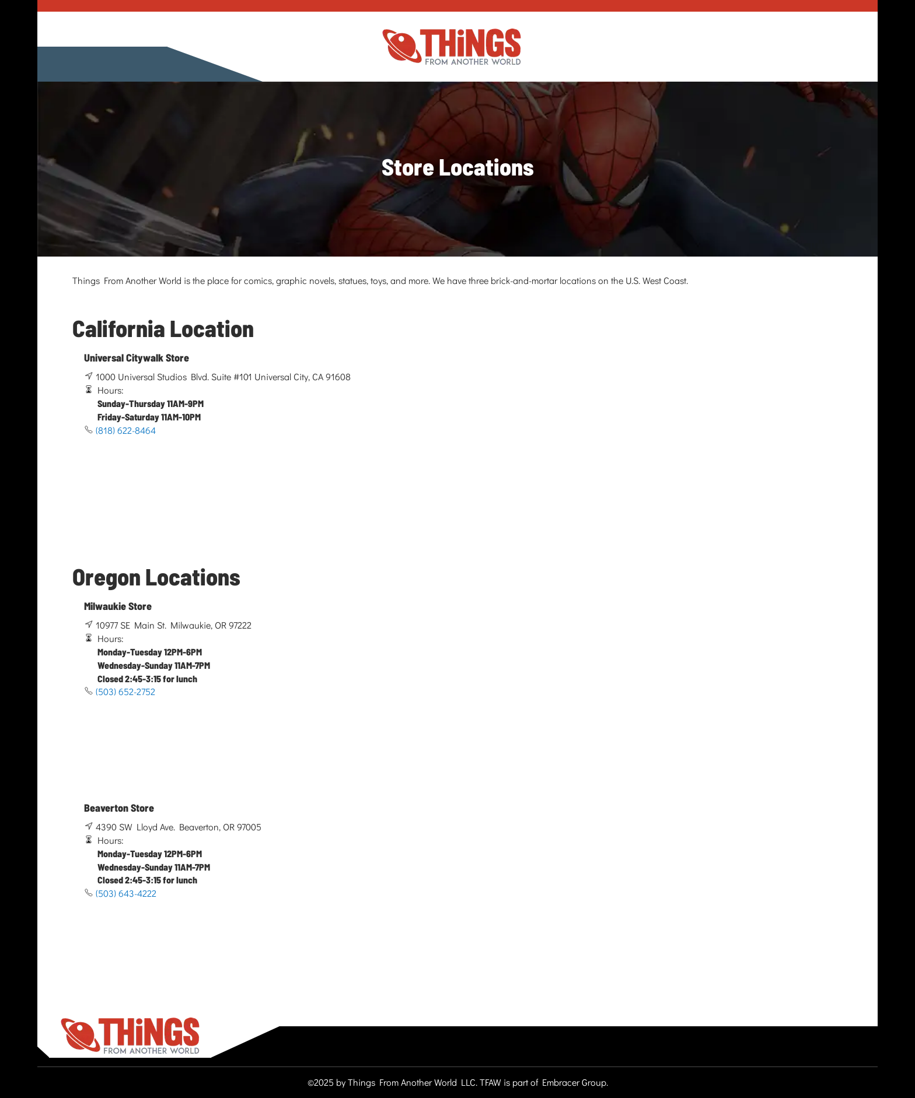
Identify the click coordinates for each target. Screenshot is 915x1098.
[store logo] (451, 47)
